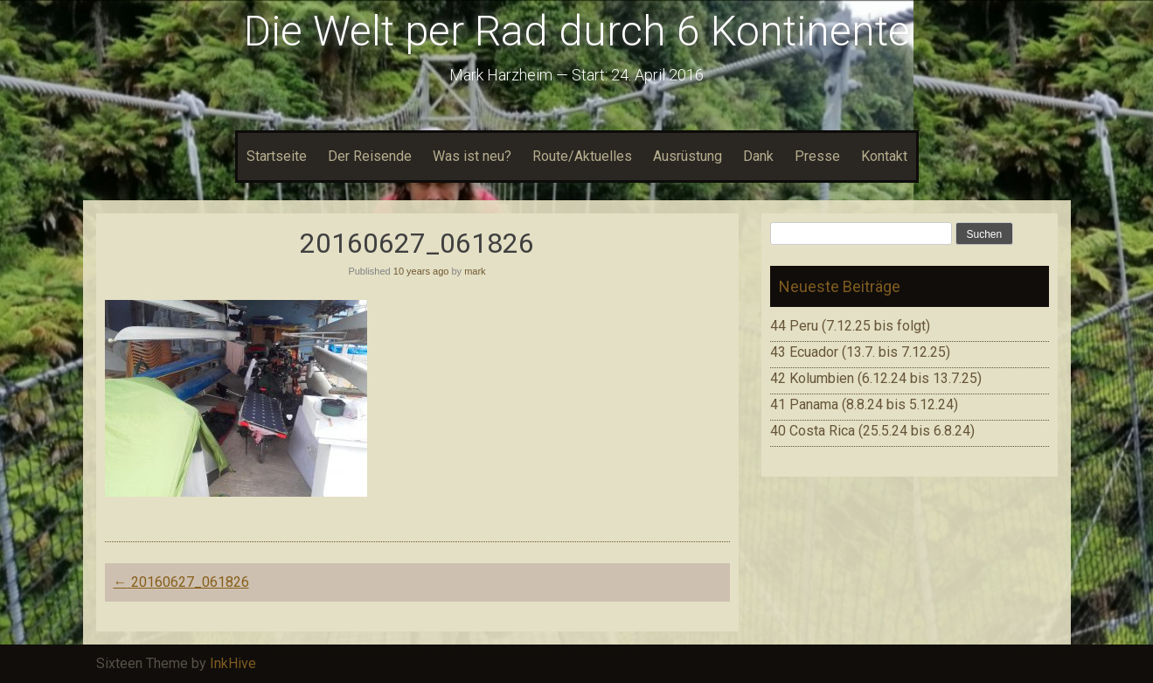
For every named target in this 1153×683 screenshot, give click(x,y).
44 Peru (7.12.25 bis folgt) (850, 325)
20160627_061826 (181, 582)
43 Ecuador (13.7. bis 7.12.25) (860, 352)
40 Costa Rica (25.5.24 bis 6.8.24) (872, 430)
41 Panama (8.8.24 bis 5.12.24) (864, 404)
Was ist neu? (472, 156)
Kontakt (884, 156)
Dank (758, 156)
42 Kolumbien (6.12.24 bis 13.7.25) (876, 378)
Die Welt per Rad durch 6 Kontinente (577, 31)
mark (474, 271)
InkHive (233, 663)
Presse (817, 156)
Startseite (277, 156)
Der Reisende (370, 156)
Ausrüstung (687, 156)
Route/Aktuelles (582, 156)
